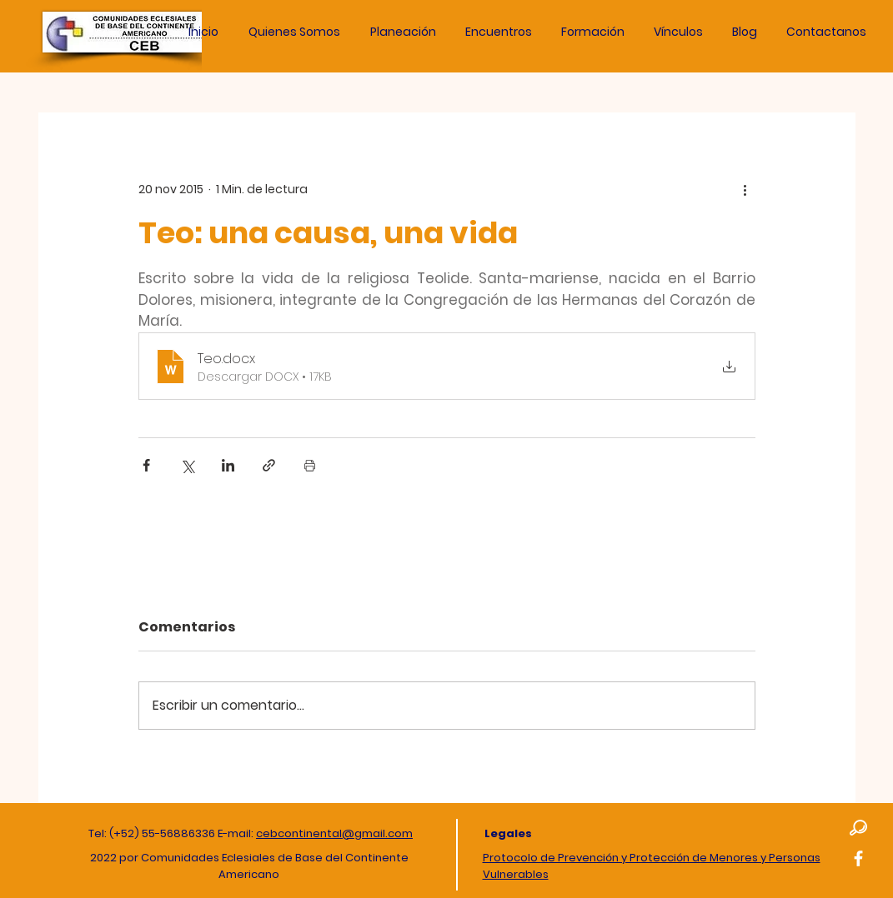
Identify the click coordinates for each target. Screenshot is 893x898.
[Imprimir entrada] (310, 465)
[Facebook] (858, 858)
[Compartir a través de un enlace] (269, 465)
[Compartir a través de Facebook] (146, 465)
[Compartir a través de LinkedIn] (228, 465)
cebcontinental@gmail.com (334, 833)
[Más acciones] (745, 189)
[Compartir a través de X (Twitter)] (187, 465)
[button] (403, 32)
